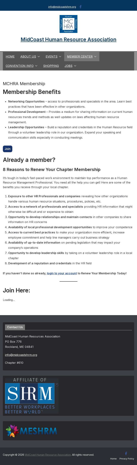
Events (51, 56)
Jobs (68, 66)
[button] (38, 56)
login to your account (62, 273)
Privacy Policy (127, 458)
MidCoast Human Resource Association (68, 39)
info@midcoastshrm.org (62, 6)
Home (10, 56)
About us (28, 56)
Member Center (80, 56)
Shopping (51, 66)
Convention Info (20, 66)
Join (8, 149)
